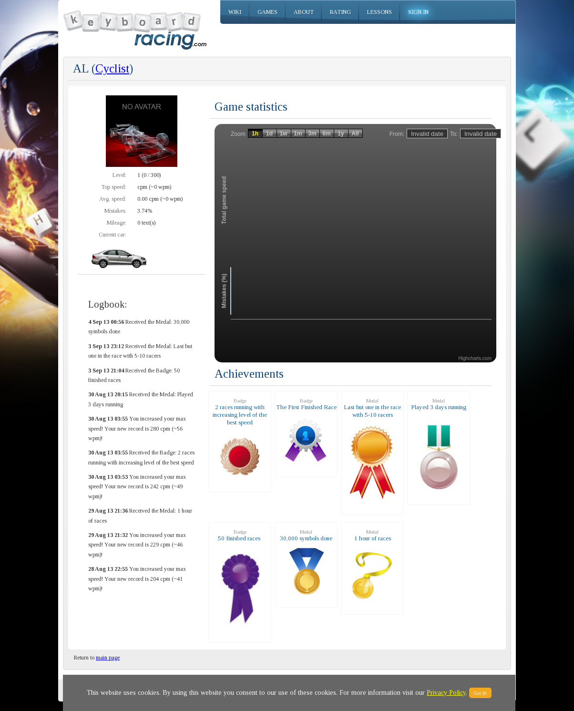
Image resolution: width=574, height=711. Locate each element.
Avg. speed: (112, 199)
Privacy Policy (446, 692)
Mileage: (116, 222)
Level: (119, 175)
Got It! (480, 693)
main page (108, 657)
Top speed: (113, 187)
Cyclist (112, 68)
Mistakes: (115, 210)
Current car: (112, 234)
